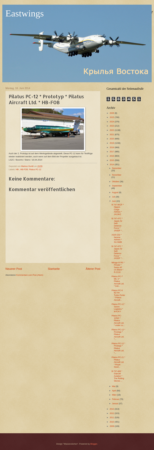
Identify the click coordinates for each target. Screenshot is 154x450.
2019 (112, 143)
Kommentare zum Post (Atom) (29, 275)
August (115, 192)
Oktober (116, 181)
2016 (112, 156)
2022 (112, 130)
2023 (112, 126)
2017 (112, 151)
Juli (114, 197)
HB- (17, 169)
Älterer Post (93, 268)
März (114, 395)
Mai (114, 386)
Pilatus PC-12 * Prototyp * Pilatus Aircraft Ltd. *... (118, 334)
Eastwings (24, 13)
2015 (112, 160)
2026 (112, 113)
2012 (112, 413)
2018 (112, 147)
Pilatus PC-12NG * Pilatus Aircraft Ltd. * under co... (118, 320)
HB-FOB (24, 169)
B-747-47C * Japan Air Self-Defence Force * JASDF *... (117, 224)
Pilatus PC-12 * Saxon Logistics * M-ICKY (118, 307)
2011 (112, 417)
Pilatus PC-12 (35, 169)
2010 (112, 422)
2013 (112, 409)
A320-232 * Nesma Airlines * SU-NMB (117, 238)
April (114, 390)
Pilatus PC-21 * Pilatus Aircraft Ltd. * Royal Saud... (118, 362)
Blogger (93, 444)
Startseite (54, 268)
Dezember (116, 168)
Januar (115, 403)
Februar (116, 399)
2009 (112, 426)
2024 (112, 121)
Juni (114, 201)
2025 (112, 117)
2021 (112, 134)
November (116, 175)
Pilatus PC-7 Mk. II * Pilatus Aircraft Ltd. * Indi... (118, 281)
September (117, 186)
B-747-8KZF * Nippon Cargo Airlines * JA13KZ (118, 209)
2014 (112, 164)
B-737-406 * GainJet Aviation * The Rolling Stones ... (118, 376)
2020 (112, 139)
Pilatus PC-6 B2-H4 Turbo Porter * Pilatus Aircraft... (118, 295)
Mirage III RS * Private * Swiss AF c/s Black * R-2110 (118, 267)
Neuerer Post (13, 268)
